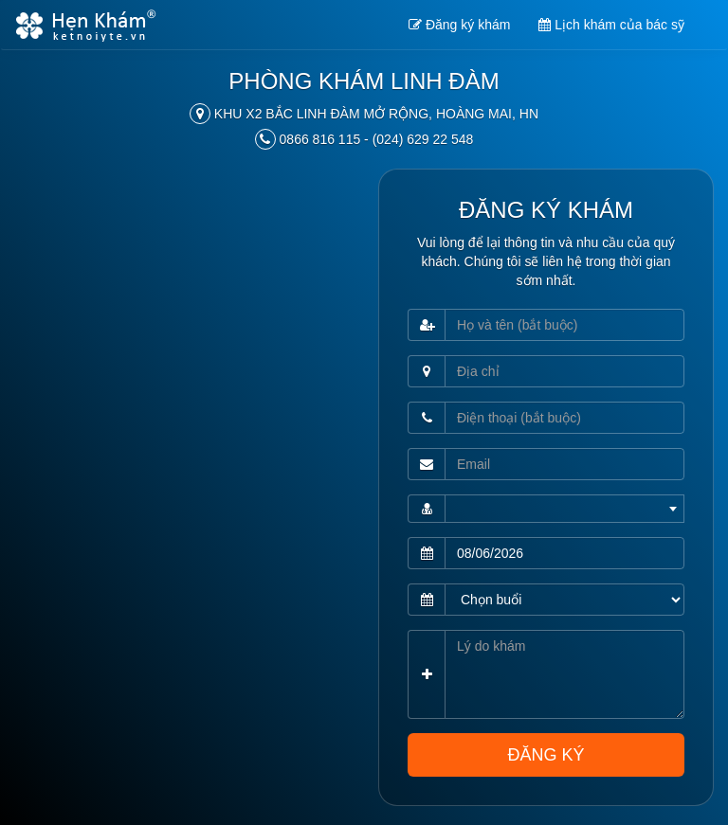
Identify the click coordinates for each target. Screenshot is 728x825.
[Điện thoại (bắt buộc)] (564, 418)
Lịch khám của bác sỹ (611, 24)
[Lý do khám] (564, 674)
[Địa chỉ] (564, 371)
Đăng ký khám (459, 24)
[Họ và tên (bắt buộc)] (564, 325)
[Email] (564, 464)
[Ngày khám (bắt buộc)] (564, 553)
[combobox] (564, 508)
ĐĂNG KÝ (545, 754)
